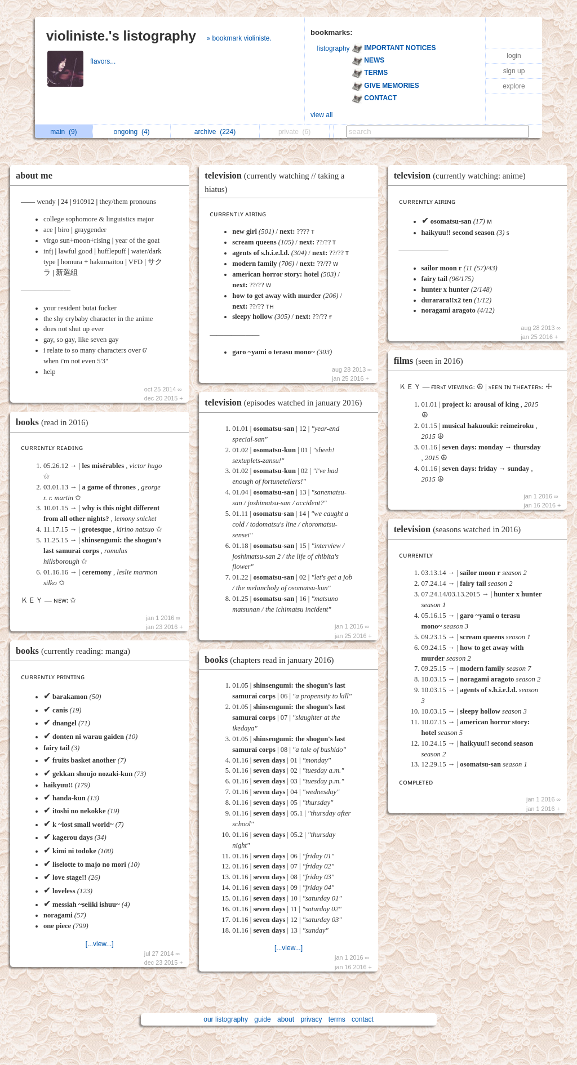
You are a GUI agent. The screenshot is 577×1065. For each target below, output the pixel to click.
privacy (311, 1019)
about (285, 1019)
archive (215, 132)
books (55, 422)
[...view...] (100, 944)
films (431, 360)
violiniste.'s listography (121, 35)
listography (333, 48)
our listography (225, 1019)
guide (262, 1019)
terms (337, 1019)
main (63, 132)
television (286, 402)
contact (363, 1019)
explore (514, 86)
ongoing (132, 132)
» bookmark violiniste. (238, 38)
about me (34, 175)
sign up (514, 71)
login (514, 56)
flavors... (104, 61)
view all (321, 115)
